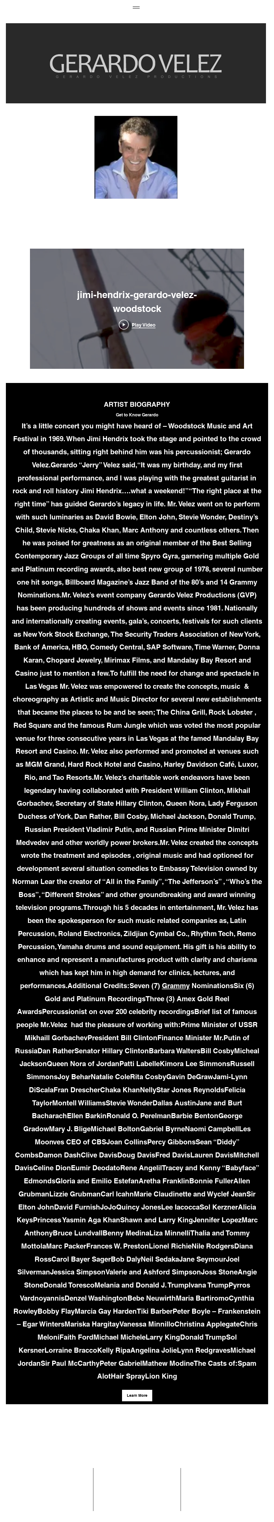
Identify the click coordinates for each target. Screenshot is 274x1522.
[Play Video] (137, 324)
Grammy (176, 985)
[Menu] (136, 7)
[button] (137, 1396)
